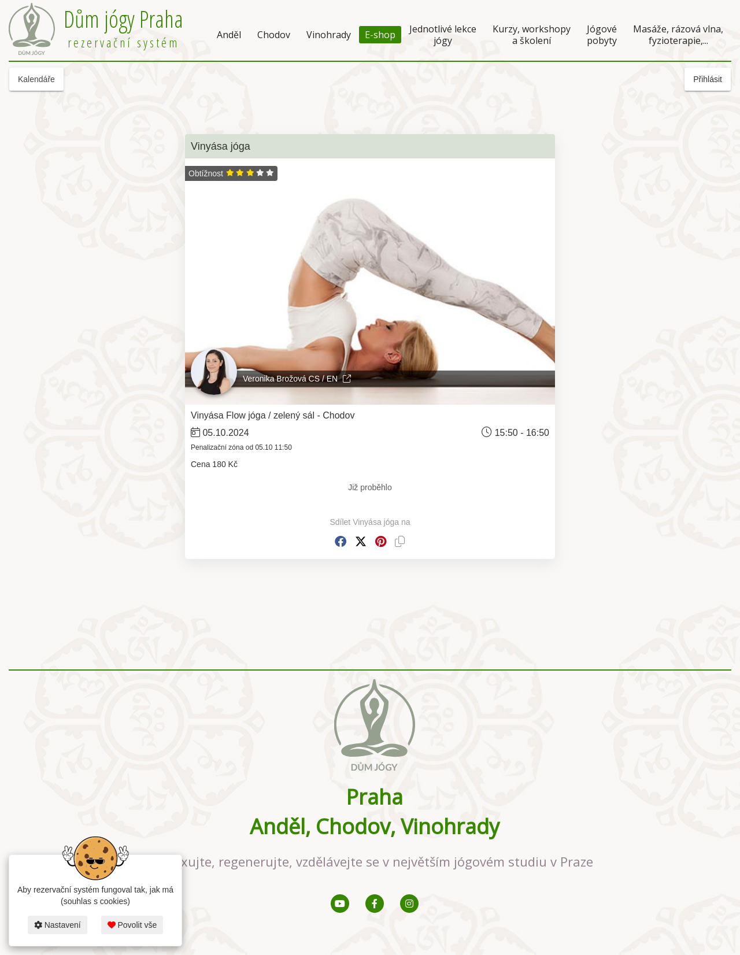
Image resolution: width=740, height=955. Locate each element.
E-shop (380, 34)
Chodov (273, 34)
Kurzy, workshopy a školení (532, 35)
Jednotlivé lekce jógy (442, 35)
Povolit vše (132, 925)
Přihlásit (707, 79)
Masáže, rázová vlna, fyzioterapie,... (678, 35)
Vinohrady (328, 34)
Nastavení (57, 925)
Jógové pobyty (602, 35)
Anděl (229, 34)
